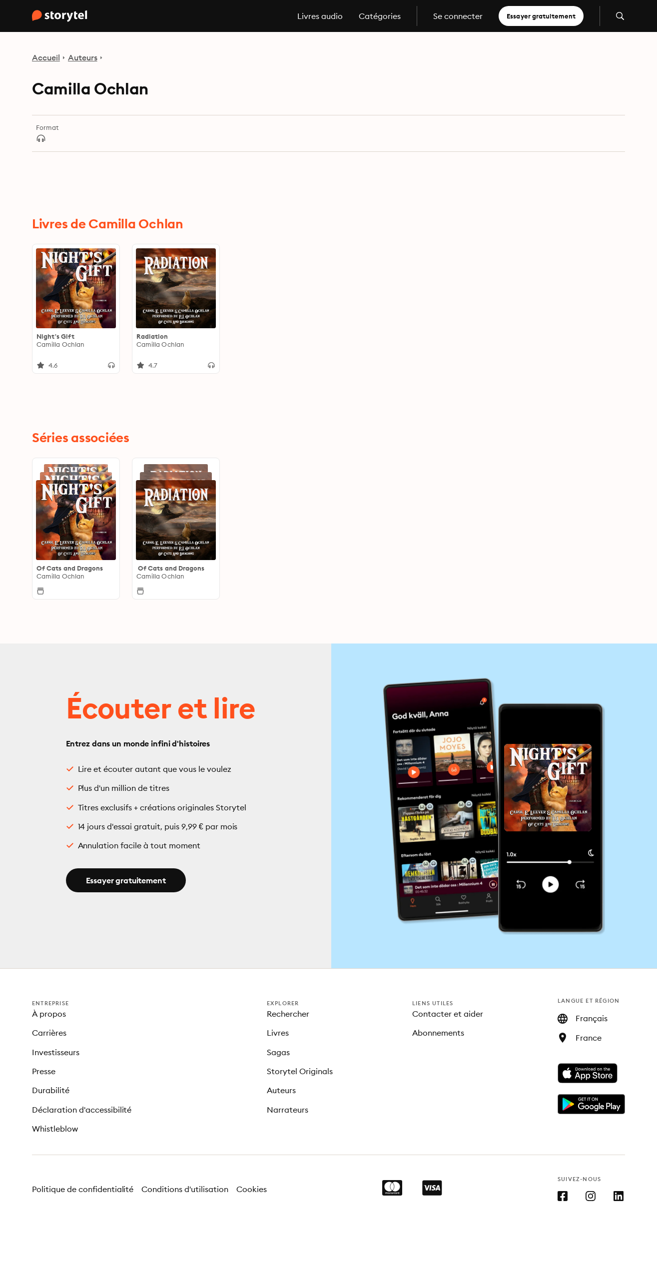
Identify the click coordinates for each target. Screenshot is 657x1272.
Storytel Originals (300, 1071)
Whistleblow (55, 1129)
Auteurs (82, 57)
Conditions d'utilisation (184, 1189)
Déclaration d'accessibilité (81, 1110)
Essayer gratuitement (541, 16)
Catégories (380, 16)
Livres (278, 1033)
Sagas (278, 1052)
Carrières (49, 1033)
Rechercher (288, 1014)
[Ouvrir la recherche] (620, 16)
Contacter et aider (447, 1014)
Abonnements (438, 1033)
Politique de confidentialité (82, 1189)
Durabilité (50, 1090)
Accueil (46, 57)
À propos (49, 1014)
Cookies (251, 1189)
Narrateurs (287, 1110)
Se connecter (458, 16)
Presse (43, 1071)
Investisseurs (55, 1052)
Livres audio (320, 16)
